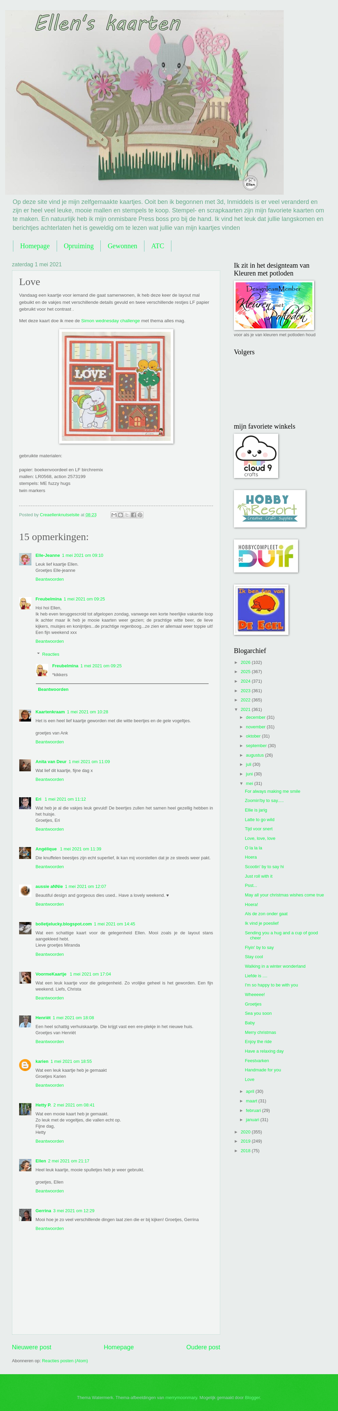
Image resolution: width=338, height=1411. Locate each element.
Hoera (251, 857)
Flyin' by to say (259, 947)
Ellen (41, 1160)
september (257, 745)
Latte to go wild (259, 819)
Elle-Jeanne (48, 555)
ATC (157, 246)
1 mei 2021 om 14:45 (114, 923)
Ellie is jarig (256, 810)
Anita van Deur (51, 761)
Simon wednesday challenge (110, 320)
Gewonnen (122, 246)
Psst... (251, 885)
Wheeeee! (255, 994)
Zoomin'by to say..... (264, 800)
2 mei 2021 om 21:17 (68, 1160)
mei (250, 783)
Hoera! (251, 904)
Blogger (252, 1397)
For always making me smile (272, 791)
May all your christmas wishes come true (284, 894)
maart (252, 1100)
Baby (250, 1022)
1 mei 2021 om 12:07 (85, 886)
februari (254, 1110)
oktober (254, 736)
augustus (255, 755)
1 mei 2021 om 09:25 (84, 598)
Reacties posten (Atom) (65, 1360)
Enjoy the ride (258, 1041)
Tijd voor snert (258, 828)
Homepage (35, 246)
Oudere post (203, 1347)
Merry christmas (260, 1032)
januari (253, 1119)
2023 (246, 690)
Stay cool (254, 956)
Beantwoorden (50, 579)
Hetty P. (43, 1105)
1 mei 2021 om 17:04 (90, 974)
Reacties (50, 654)
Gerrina (43, 1210)
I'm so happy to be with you (271, 984)
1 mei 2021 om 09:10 (82, 555)
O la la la (253, 847)
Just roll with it (258, 876)
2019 (246, 1141)
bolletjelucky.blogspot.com (64, 923)
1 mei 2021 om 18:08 (73, 1017)
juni (250, 773)
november (256, 726)
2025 (246, 671)
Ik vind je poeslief (262, 923)
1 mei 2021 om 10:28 (87, 711)
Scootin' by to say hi (264, 866)
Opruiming (79, 246)
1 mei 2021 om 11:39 (80, 848)
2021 (246, 709)
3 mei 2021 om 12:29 (74, 1210)
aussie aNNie (49, 886)
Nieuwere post (31, 1347)
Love (249, 1079)
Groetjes (253, 1004)
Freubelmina (49, 598)
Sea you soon (258, 1013)
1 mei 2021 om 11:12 (65, 799)
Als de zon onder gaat (266, 913)
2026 (246, 662)
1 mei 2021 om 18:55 (71, 1061)
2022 (246, 699)
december (256, 717)
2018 (246, 1150)
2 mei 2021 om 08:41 (74, 1105)
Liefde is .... (256, 975)
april (250, 1091)
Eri (39, 799)
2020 (246, 1131)
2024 (246, 681)
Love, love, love (260, 838)
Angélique (47, 848)
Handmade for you (263, 1069)
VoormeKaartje (52, 974)
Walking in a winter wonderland (275, 966)
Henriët (43, 1017)
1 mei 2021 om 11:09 (89, 761)
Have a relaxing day (264, 1051)
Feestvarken (257, 1060)
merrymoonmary (181, 1397)
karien (42, 1061)
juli (249, 764)
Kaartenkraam (50, 711)
